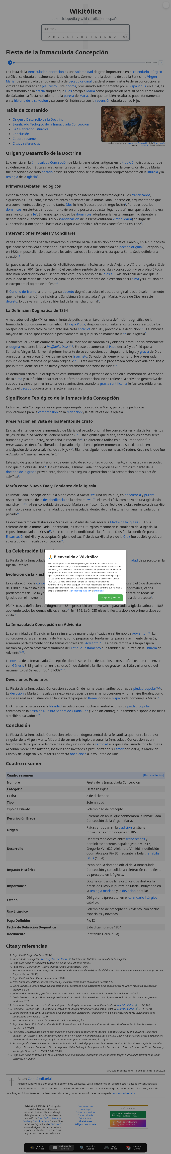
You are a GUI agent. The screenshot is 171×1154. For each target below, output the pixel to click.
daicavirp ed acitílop (80, 590)
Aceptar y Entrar (110, 597)
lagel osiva (99, 590)
